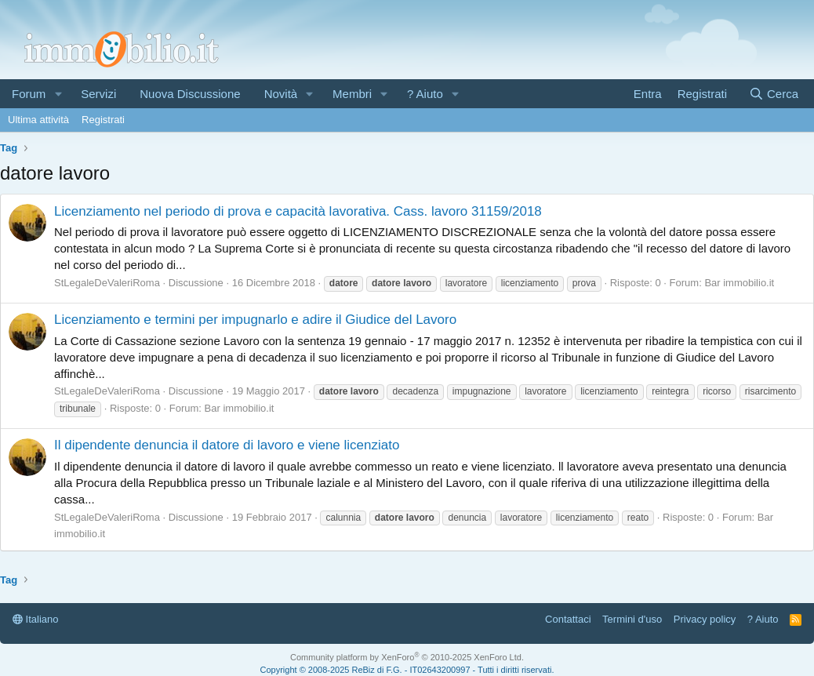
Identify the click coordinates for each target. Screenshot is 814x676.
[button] (58, 93)
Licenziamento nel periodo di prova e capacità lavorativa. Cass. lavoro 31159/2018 (298, 211)
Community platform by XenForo (407, 657)
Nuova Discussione (190, 93)
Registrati (103, 119)
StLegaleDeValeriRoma (107, 283)
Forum (28, 93)
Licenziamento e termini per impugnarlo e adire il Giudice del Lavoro (255, 319)
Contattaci (568, 619)
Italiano (36, 619)
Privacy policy (705, 619)
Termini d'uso (632, 619)
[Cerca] (773, 93)
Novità (281, 93)
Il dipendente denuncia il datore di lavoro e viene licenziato (226, 445)
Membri (352, 93)
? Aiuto (425, 93)
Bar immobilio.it (739, 283)
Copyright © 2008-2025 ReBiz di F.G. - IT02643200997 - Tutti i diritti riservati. (407, 669)
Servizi (98, 93)
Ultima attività (38, 119)
